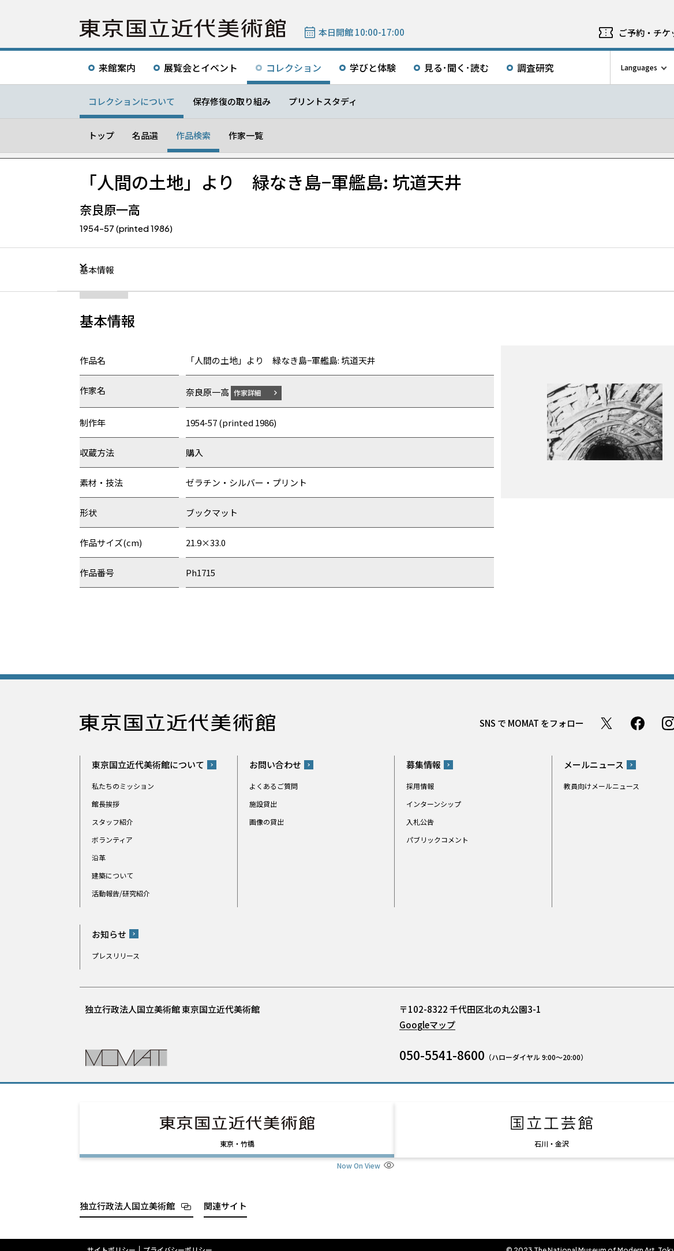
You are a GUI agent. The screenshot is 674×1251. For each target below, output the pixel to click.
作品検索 (193, 135)
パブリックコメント (437, 839)
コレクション (293, 67)
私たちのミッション (123, 786)
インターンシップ (433, 804)
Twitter (606, 723)
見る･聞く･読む (456, 67)
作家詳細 (254, 392)
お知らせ (109, 933)
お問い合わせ (275, 764)
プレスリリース (116, 955)
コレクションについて (131, 101)
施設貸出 (263, 804)
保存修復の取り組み (232, 101)
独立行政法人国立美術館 (127, 1195)
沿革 (99, 857)
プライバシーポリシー (177, 1239)
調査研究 (535, 67)
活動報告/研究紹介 (121, 893)
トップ (101, 135)
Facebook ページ (637, 723)
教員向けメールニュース (601, 786)
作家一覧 (246, 135)
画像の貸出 (266, 822)
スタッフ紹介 (112, 822)
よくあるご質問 (273, 786)
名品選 (145, 135)
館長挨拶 (105, 804)
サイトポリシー (111, 1239)
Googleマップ (427, 1024)
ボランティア (112, 839)
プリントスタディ (323, 101)
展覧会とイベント (201, 67)
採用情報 (420, 786)
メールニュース (594, 764)
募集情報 (423, 764)
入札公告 (420, 822)
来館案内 (117, 67)
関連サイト (225, 1195)
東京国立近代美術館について (148, 764)
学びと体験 (373, 67)
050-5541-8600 (442, 1054)
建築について (112, 875)
